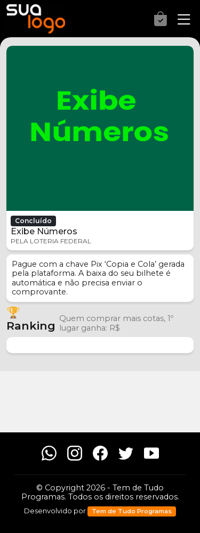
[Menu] (181, 19)
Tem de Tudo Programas (132, 511)
